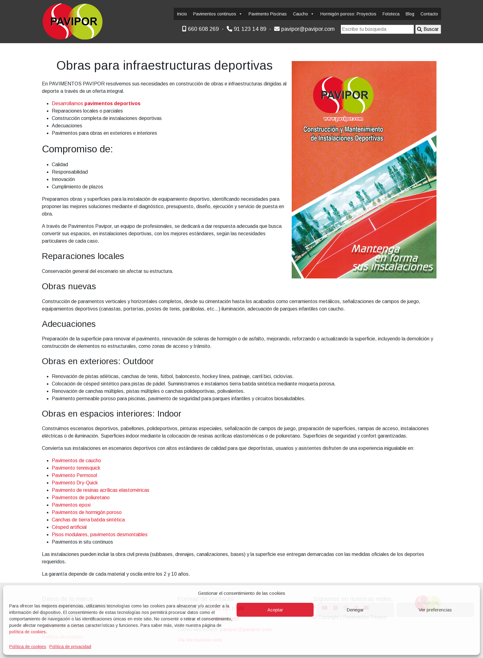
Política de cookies (27, 646)
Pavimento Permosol (74, 475)
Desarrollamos (96, 103)
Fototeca (391, 13)
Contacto (429, 13)
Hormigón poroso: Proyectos (348, 13)
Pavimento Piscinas (268, 13)
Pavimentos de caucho (76, 460)
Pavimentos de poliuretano (81, 497)
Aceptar (275, 609)
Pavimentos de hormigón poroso (87, 512)
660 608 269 (200, 29)
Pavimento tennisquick (76, 468)
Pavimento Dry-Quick (75, 482)
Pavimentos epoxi (71, 505)
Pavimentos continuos (217, 14)
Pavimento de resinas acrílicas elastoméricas (100, 490)
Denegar (355, 609)
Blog (410, 13)
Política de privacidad (70, 646)
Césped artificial (69, 527)
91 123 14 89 (246, 29)
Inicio (182, 13)
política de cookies (27, 631)
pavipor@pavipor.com (304, 29)
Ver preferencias (435, 609)
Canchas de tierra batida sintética (88, 519)
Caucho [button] (303, 14)
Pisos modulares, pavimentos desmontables (100, 534)
